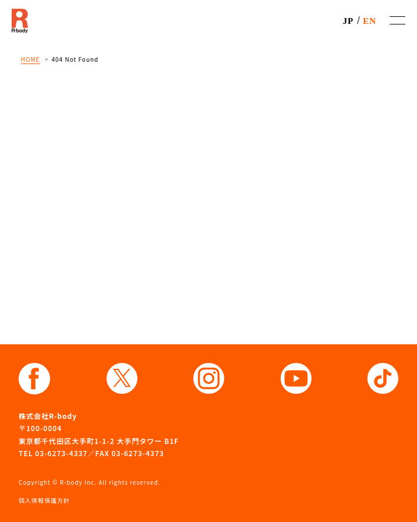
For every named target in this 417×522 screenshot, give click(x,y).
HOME (30, 59)
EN (369, 21)
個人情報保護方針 (44, 500)
